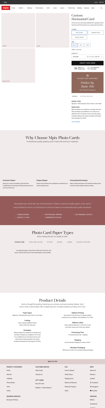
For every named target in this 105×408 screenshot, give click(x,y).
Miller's (92, 392)
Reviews (92, 373)
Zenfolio (92, 398)
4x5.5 (74, 45)
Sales (5, 2)
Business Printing (12, 392)
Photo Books (40, 8)
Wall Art (22, 8)
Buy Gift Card (39, 381)
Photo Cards (79, 37)
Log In (96, 2)
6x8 (87, 45)
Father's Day (71, 8)
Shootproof (93, 395)
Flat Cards (79, 32)
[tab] (75, 96)
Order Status (69, 373)
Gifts (49, 8)
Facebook (94, 378)
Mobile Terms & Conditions (75, 404)
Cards (55, 8)
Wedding (79, 8)
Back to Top (52, 361)
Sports (63, 8)
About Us (93, 370)
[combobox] (87, 57)
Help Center (39, 370)
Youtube (93, 384)
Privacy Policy (91, 404)
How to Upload (69, 370)
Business (86, 8)
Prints (14, 8)
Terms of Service (59, 404)
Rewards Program (70, 381)
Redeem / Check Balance (43, 383)
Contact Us (38, 373)
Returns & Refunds (71, 378)
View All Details (76, 121)
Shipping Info (69, 376)
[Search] (101, 8)
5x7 (81, 45)
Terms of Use (47, 404)
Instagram (94, 381)
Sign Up (101, 2)
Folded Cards (95, 32)
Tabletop (30, 8)
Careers (92, 376)
